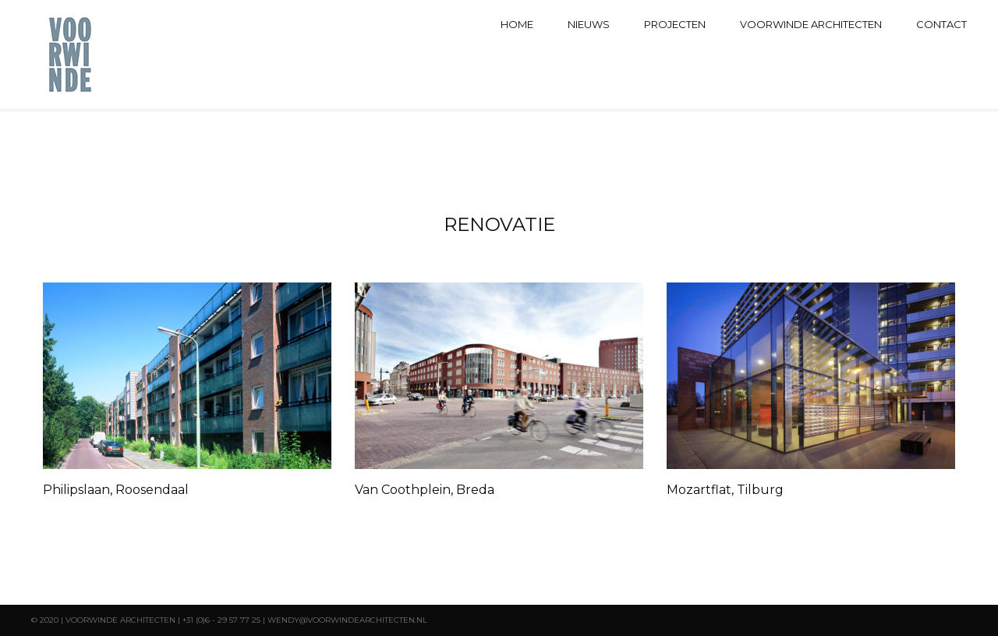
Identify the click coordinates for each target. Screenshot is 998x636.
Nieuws (589, 24)
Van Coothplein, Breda (424, 489)
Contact (941, 24)
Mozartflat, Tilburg (725, 489)
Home (517, 24)
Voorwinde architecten (811, 24)
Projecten (675, 24)
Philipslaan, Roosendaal (116, 489)
